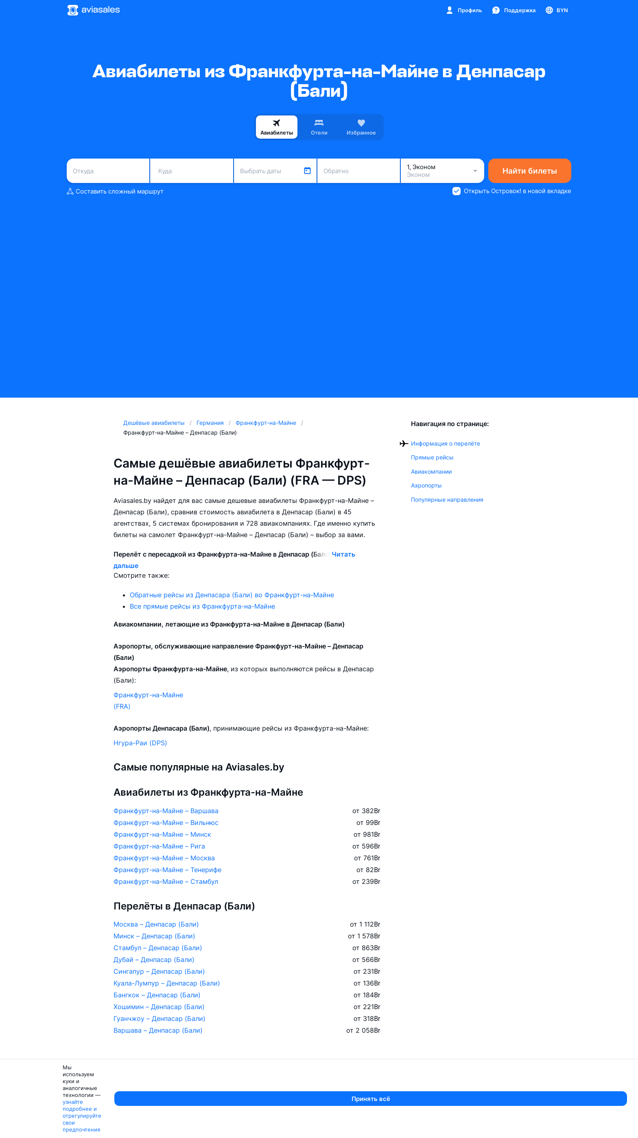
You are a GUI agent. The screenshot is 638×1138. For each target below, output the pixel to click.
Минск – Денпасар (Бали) (154, 936)
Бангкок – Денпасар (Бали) (157, 995)
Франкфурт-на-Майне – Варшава (166, 811)
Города (307, 1086)
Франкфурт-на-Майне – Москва (164, 858)
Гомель (394, 1105)
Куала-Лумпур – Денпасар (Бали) (167, 983)
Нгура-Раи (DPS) (140, 743)
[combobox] (108, 171)
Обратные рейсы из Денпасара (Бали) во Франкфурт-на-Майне (232, 595)
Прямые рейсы (432, 457)
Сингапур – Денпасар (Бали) (159, 971)
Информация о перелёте (445, 443)
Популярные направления (447, 499)
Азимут (69, 1105)
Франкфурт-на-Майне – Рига (159, 846)
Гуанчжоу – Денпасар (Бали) (159, 1018)
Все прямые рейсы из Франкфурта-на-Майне (202, 606)
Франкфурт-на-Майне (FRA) (148, 700)
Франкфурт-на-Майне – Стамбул (166, 881)
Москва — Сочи (189, 1105)
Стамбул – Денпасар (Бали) (158, 948)
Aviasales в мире (551, 1086)
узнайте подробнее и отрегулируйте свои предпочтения (275, 1128)
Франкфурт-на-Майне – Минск (162, 834)
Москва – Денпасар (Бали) (156, 924)
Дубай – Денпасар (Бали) (154, 959)
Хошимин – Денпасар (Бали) (159, 1007)
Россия (533, 1105)
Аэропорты (426, 485)
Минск (304, 1105)
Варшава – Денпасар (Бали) (158, 1030)
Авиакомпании (431, 471)
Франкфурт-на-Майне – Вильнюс (166, 822)
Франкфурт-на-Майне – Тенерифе (167, 870)
